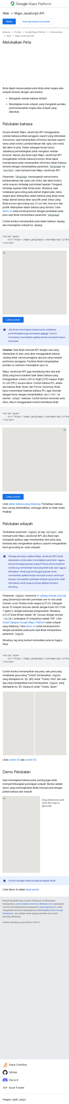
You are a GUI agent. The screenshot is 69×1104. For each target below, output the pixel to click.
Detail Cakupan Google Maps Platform (24, 622)
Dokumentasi (56, 32)
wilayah (44, 333)
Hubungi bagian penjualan (36, 21)
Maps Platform (33, 4)
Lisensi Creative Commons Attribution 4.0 (34, 904)
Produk (17, 32)
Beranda (6, 32)
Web (6, 13)
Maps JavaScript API (29, 13)
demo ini (7, 211)
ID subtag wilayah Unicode (51, 595)
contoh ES (30, 759)
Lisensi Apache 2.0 (47, 907)
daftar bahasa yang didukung (24, 504)
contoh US (14, 759)
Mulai (9, 21)
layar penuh (32, 889)
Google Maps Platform (35, 32)
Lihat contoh (13, 319)
